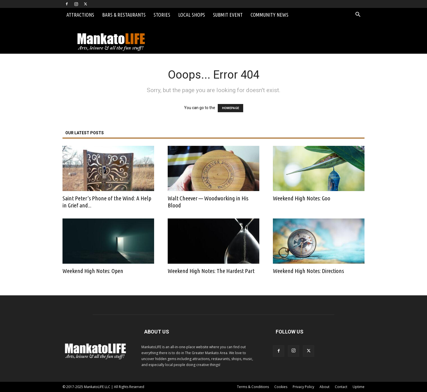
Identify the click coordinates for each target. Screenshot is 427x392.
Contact (341, 386)
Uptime (359, 386)
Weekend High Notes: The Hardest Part (211, 270)
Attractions (80, 15)
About (324, 386)
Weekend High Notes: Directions (308, 270)
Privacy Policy (303, 386)
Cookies (280, 386)
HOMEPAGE (230, 108)
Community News (269, 15)
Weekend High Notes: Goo (301, 198)
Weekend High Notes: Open (92, 270)
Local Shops (191, 15)
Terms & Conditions (253, 386)
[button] (358, 15)
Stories (162, 15)
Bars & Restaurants (124, 15)
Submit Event (228, 15)
